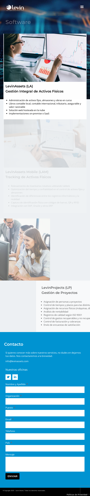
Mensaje (10, 454)
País (7, 442)
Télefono (10, 431)
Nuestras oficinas (16, 369)
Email (8, 419)
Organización (12, 395)
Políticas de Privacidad (77, 494)
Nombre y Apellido (15, 384)
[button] (82, 6)
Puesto (9, 407)
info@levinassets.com (17, 361)
